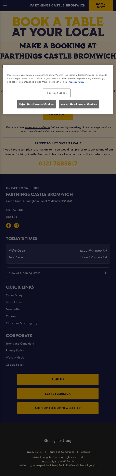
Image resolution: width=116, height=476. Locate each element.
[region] (58, 89)
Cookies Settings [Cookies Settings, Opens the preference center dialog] (57, 92)
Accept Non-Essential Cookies (79, 104)
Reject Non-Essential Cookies (36, 104)
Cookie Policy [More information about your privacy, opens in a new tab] (76, 81)
